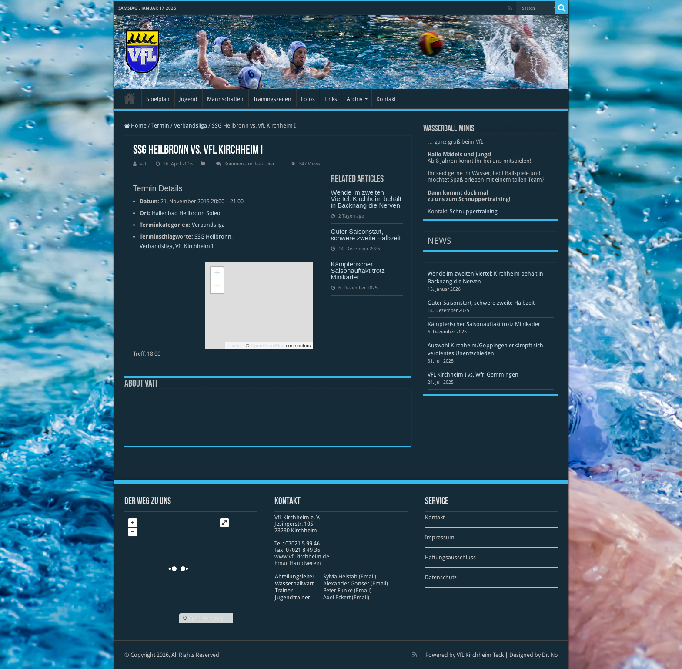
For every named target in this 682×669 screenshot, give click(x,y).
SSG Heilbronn (212, 236)
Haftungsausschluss (450, 557)
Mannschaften (225, 99)
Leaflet (234, 345)
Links (330, 99)
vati (144, 164)
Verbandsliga (190, 125)
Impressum (440, 537)
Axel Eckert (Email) (346, 597)
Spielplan (158, 99)
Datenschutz (441, 577)
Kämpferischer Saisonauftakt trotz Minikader (358, 270)
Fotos (308, 99)
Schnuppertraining (474, 211)
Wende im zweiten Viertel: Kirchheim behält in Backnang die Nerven (366, 198)
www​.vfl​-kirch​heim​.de (301, 556)
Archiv (354, 99)
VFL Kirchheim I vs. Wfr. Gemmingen (473, 374)
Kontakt (386, 99)
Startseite (129, 98)
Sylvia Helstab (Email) (349, 576)
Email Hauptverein (297, 563)
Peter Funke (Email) (347, 590)
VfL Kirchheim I (194, 246)
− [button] (217, 286)
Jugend (188, 99)
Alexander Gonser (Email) (355, 583)
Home (135, 125)
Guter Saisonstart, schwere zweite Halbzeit (366, 235)
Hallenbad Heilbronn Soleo (186, 213)
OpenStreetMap (267, 345)
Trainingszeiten (272, 99)
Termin (160, 125)
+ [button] (217, 273)
